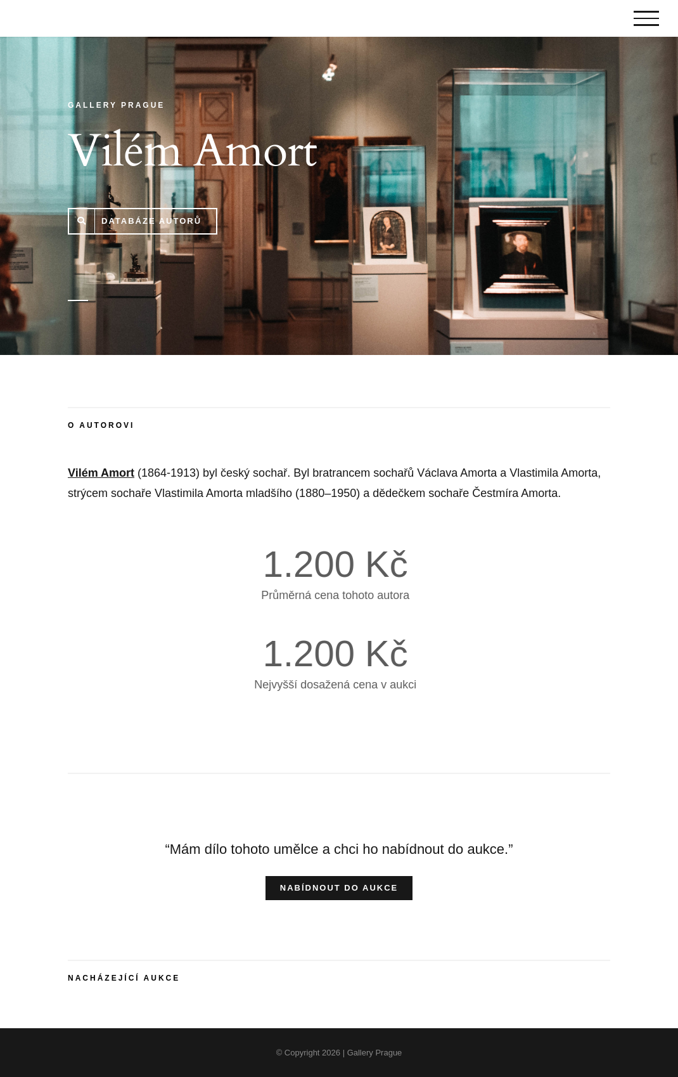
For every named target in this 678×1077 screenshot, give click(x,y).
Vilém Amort (101, 473)
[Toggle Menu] (646, 18)
